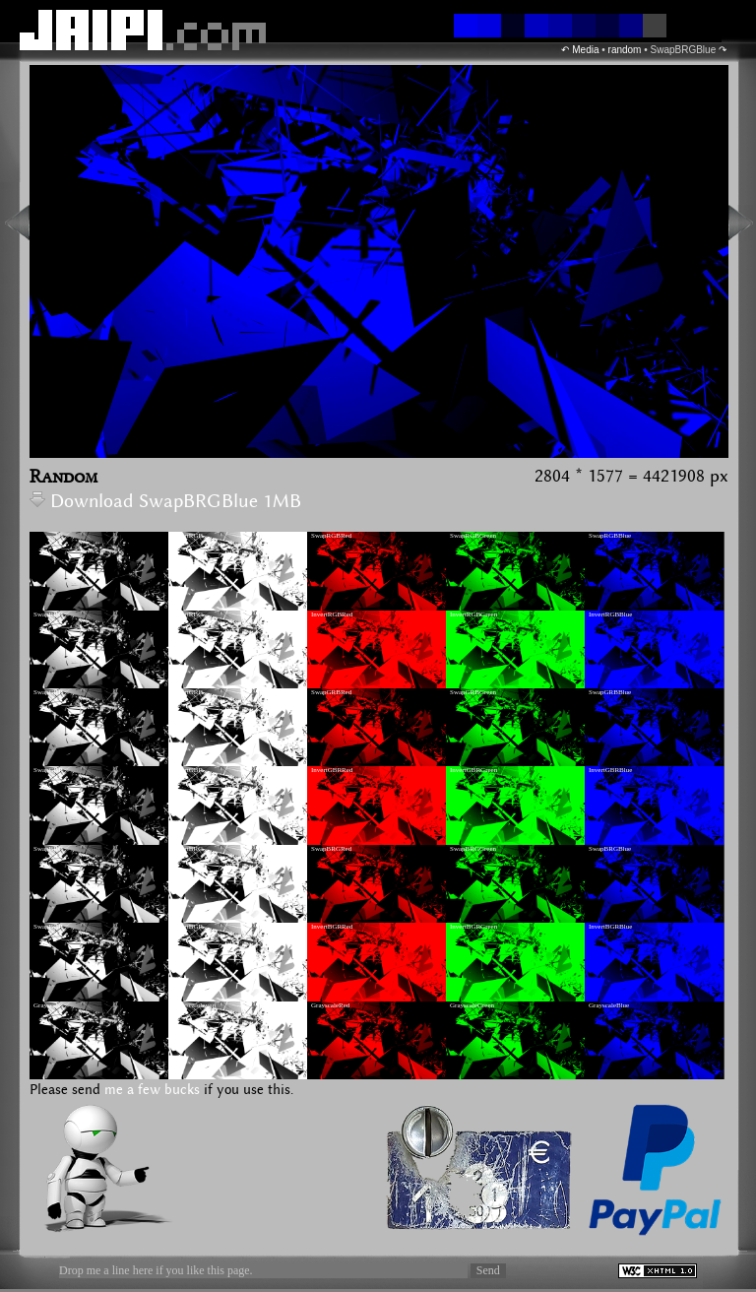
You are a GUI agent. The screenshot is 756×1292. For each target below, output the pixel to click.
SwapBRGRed (331, 849)
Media (585, 49)
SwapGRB (48, 692)
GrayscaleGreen (472, 1005)
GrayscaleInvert (194, 1005)
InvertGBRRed (331, 770)
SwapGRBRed (331, 692)
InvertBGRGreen (473, 927)
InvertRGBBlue (610, 614)
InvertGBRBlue (610, 770)
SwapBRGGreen (473, 849)
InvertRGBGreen (473, 614)
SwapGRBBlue (610, 692)
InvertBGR (187, 927)
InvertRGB (187, 536)
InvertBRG (187, 849)
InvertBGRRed (331, 927)
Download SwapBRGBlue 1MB (165, 501)
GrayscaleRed (330, 1005)
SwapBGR (48, 927)
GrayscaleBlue (609, 1005)
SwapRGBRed (331, 536)
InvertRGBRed (331, 614)
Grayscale (47, 1005)
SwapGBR (48, 770)
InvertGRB (187, 692)
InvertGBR (187, 770)
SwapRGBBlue (610, 536)
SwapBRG (48, 849)
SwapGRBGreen (473, 692)
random (625, 49)
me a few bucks (152, 1090)
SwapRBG (48, 614)
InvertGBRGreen (473, 770)
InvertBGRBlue (610, 927)
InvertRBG (187, 614)
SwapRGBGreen (473, 536)
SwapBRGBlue (610, 849)
